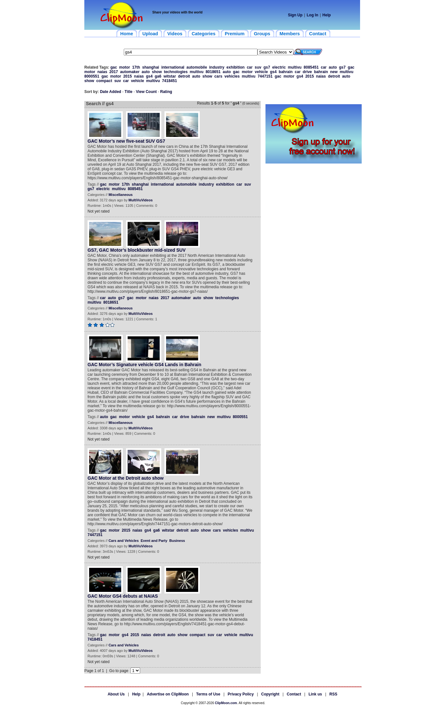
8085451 (311, 67)
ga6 (158, 76)
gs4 (273, 72)
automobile (197, 67)
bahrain (285, 72)
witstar (170, 76)
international (172, 67)
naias (102, 72)
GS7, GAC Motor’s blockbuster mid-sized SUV (137, 250)
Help (327, 15)
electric (279, 67)
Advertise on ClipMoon (168, 694)
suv (258, 67)
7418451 (169, 81)
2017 (113, 72)
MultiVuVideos (141, 200)
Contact (294, 694)
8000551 (91, 76)
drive (307, 72)
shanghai (150, 67)
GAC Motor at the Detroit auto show (126, 478)
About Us (116, 694)
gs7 (267, 67)
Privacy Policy (241, 694)
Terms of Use (208, 694)
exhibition (235, 67)
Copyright (270, 694)
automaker (129, 72)
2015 (127, 76)
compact (104, 81)
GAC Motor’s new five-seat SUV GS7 (126, 141)
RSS (333, 694)
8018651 (213, 72)
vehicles (232, 76)
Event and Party (154, 541)
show (157, 72)
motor (124, 67)
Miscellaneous (120, 195)
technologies (176, 72)
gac (113, 67)
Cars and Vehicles (123, 541)
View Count (146, 91)
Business (177, 541)
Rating (166, 91)
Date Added (110, 91)
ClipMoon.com (226, 703)
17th (136, 67)
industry (216, 67)
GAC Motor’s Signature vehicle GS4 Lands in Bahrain (144, 364)
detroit (184, 76)
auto (333, 67)
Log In (312, 15)
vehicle (261, 72)
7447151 (265, 76)
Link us (315, 694)
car (250, 67)
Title (128, 91)
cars (219, 76)
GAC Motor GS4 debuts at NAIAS (123, 596)
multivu (295, 67)
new (333, 72)
